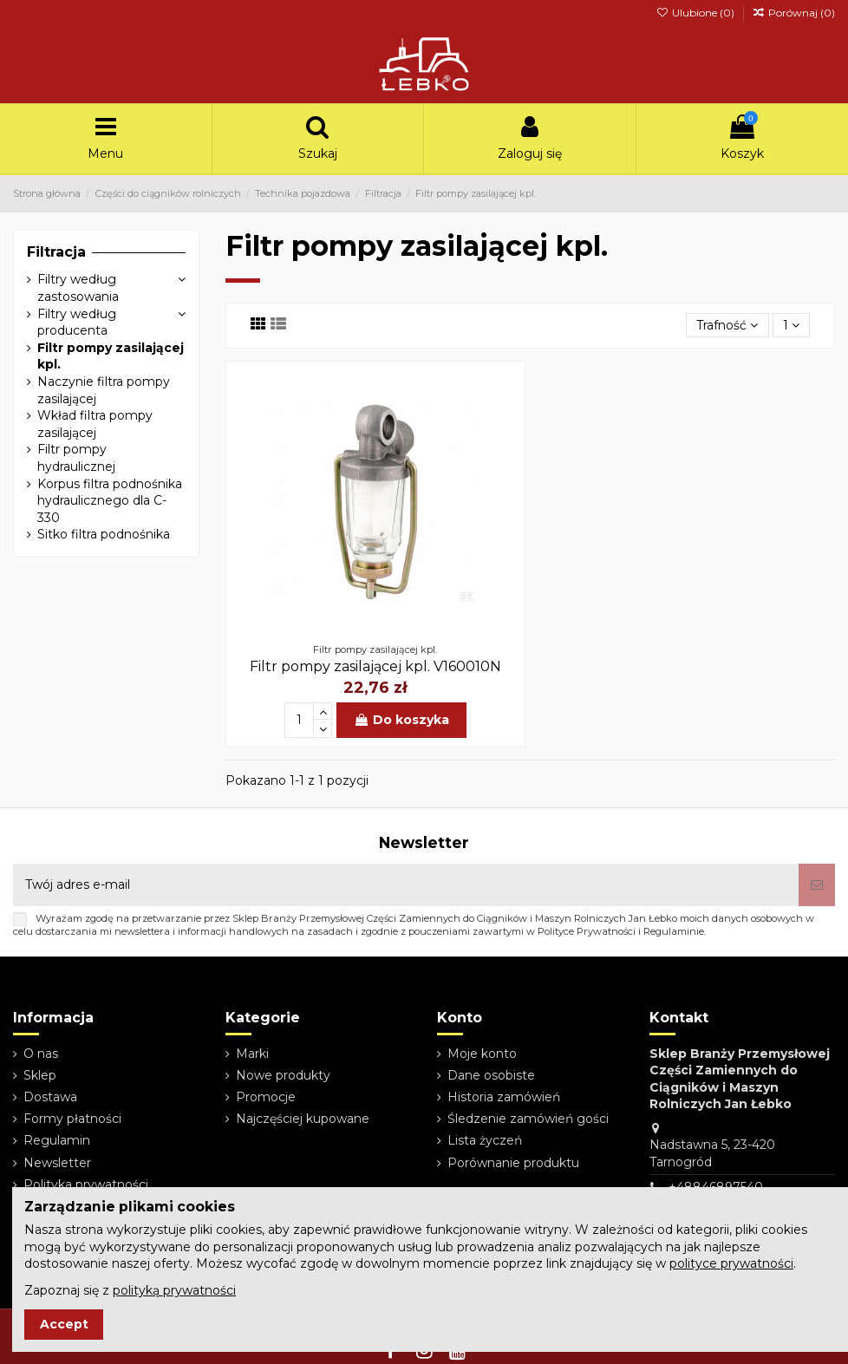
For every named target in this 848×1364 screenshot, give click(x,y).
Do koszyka (401, 720)
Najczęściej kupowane (302, 1118)
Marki (252, 1053)
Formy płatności (72, 1118)
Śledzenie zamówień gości (528, 1118)
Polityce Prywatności (587, 931)
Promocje (266, 1097)
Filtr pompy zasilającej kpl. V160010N (375, 666)
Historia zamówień (503, 1097)
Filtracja (56, 252)
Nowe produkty (283, 1075)
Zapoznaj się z (130, 1290)
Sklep (39, 1075)
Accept (64, 1324)
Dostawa (50, 1097)
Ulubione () (696, 12)
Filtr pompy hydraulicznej (76, 457)
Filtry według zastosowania (78, 287)
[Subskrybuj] (817, 885)
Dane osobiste (491, 1075)
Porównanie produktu (513, 1163)
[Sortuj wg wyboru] (727, 325)
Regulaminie (673, 931)
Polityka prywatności (85, 1184)
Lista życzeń (484, 1140)
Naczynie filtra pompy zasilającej (103, 390)
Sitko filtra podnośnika (103, 534)
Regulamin (56, 1140)
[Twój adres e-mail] (406, 885)
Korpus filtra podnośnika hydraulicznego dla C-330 (109, 500)
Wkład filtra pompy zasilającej (95, 424)
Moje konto (482, 1053)
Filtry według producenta (76, 322)
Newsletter (57, 1163)
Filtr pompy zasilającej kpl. (110, 356)
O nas (40, 1053)
